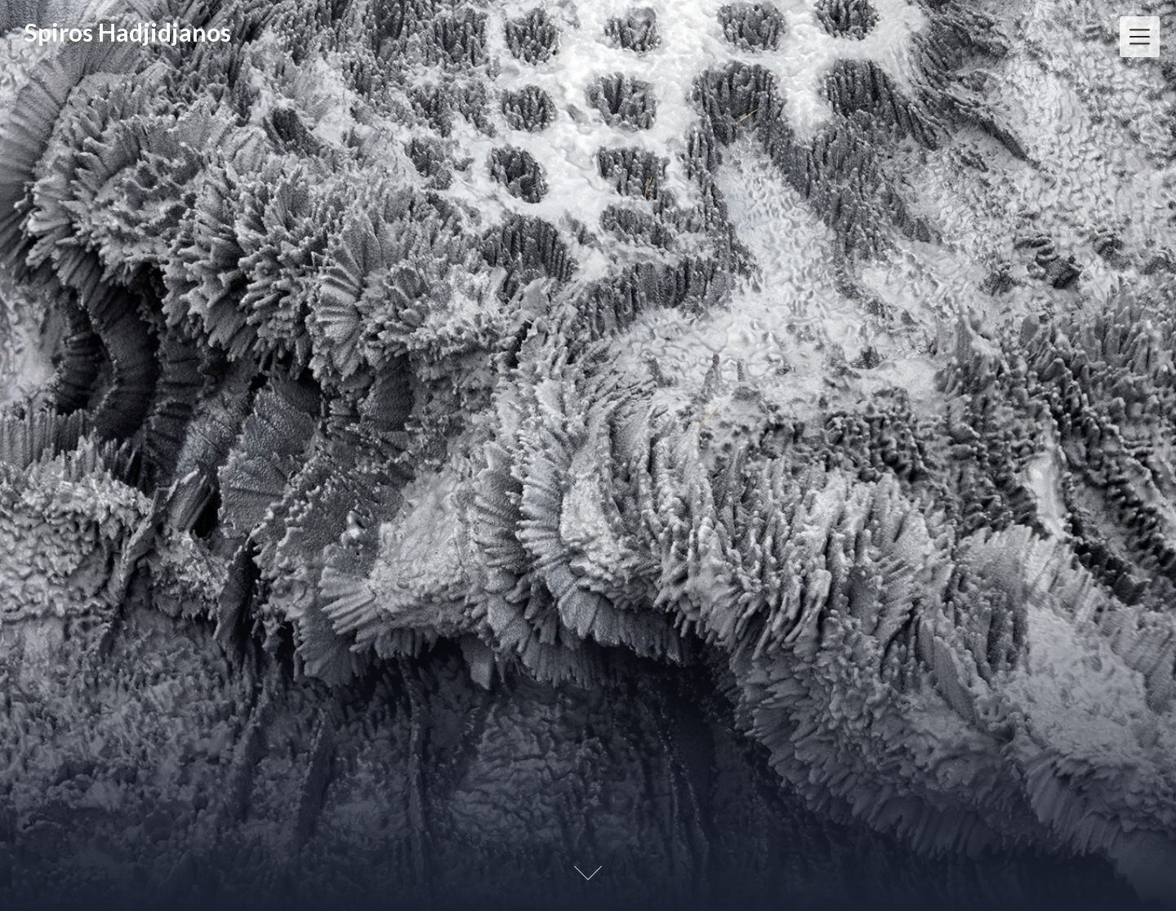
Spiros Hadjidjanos (127, 32)
